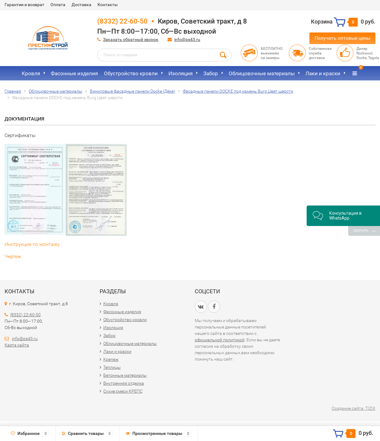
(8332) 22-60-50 (122, 21)
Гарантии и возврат (24, 4)
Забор (210, 73)
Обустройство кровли (131, 73)
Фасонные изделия (74, 73)
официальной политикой (220, 339)
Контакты (108, 4)
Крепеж (111, 359)
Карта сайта (17, 345)
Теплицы (112, 367)
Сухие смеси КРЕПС (122, 391)
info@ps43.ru (187, 39)
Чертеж (13, 256)
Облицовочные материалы (262, 73)
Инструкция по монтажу (32, 244)
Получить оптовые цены (342, 38)
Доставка (81, 4)
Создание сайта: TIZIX (353, 408)
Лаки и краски (322, 73)
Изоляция (180, 73)
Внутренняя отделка (123, 383)
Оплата (57, 4)
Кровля (31, 73)
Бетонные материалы (125, 375)
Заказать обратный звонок (130, 39)
